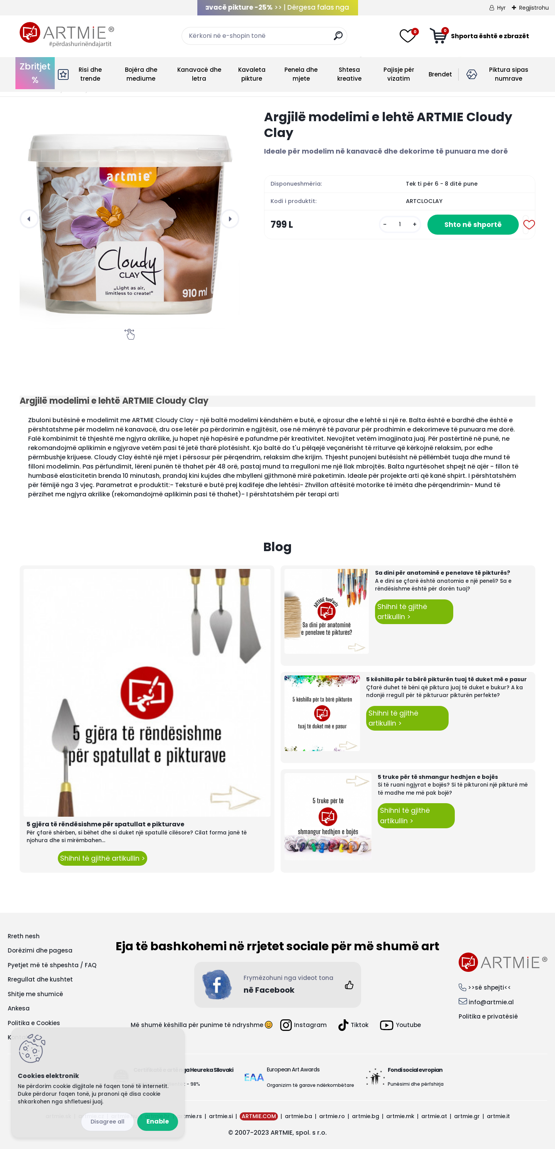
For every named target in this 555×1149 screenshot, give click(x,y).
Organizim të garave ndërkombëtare (310, 1085)
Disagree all (107, 1121)
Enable (157, 1121)
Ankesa (19, 1008)
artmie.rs (189, 1116)
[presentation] (29, 218)
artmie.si (221, 1116)
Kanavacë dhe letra (199, 74)
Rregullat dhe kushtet (40, 979)
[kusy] (400, 224)
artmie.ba (298, 1116)
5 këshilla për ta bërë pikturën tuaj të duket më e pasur (446, 679)
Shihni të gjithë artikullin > (102, 858)
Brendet (440, 74)
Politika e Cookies (34, 1023)
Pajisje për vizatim (398, 74)
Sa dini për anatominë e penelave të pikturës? (442, 573)
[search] (338, 38)
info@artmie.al (491, 1002)
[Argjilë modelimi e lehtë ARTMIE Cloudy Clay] (129, 219)
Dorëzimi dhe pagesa (40, 950)
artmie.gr (467, 1116)
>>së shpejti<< (489, 987)
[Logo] (67, 34)
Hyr (501, 8)
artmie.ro (332, 1116)
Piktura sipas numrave (508, 74)
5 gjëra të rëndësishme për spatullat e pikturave (105, 824)
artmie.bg (365, 1116)
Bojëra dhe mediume (141, 74)
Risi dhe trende (90, 74)
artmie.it (498, 1116)
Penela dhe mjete (301, 74)
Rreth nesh (24, 936)
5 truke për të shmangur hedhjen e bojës (438, 777)
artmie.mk (400, 1116)
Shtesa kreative (349, 74)
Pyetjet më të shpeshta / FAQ (52, 965)
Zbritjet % (35, 73)
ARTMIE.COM (259, 1116)
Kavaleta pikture (252, 74)
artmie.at (434, 1116)
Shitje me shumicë (35, 994)
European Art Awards (293, 1069)
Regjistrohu (534, 8)
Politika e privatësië (488, 1016)
